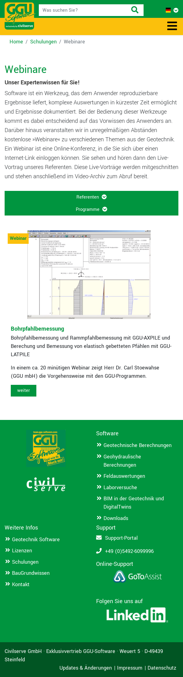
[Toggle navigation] (172, 26)
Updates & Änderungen (85, 667)
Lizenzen (22, 550)
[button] (172, 10)
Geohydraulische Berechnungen (122, 461)
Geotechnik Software (36, 539)
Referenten (88, 197)
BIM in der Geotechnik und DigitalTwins (134, 502)
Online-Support (114, 564)
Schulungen (43, 41)
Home (16, 41)
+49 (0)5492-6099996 (129, 551)
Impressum (129, 667)
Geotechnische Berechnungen (138, 445)
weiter (23, 390)
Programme (88, 209)
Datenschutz (162, 667)
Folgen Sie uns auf (119, 601)
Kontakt (21, 584)
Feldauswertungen (124, 476)
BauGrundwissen (31, 573)
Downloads (116, 518)
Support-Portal (121, 538)
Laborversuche (120, 487)
